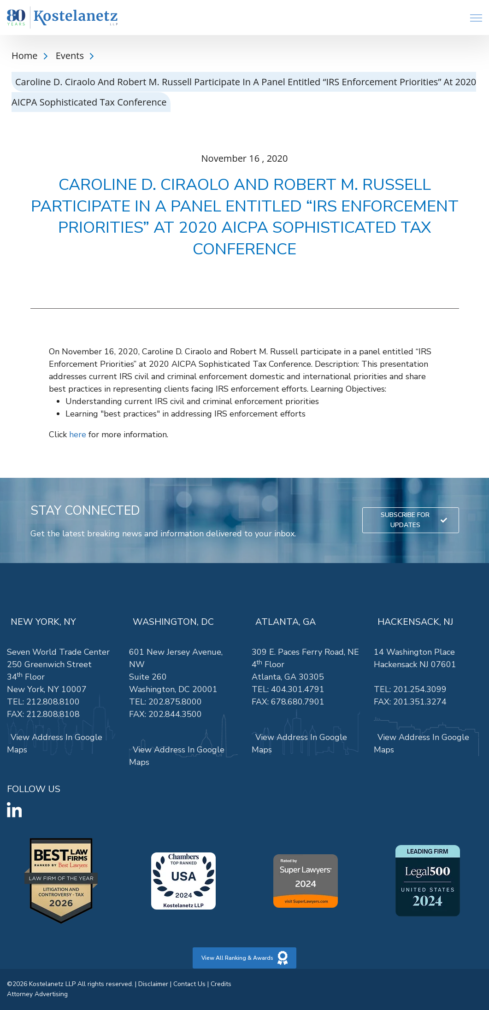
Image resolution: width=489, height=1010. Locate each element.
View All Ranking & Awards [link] (244, 958)
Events (71, 55)
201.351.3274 (420, 701)
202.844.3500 (175, 714)
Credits (221, 984)
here (77, 434)
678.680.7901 (297, 701)
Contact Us (189, 984)
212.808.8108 (53, 714)
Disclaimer (153, 984)
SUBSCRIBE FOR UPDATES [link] (414, 520)
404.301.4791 (297, 689)
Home (26, 55)
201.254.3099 (420, 689)
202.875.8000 (175, 701)
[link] (62, 17)
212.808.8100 (53, 701)
